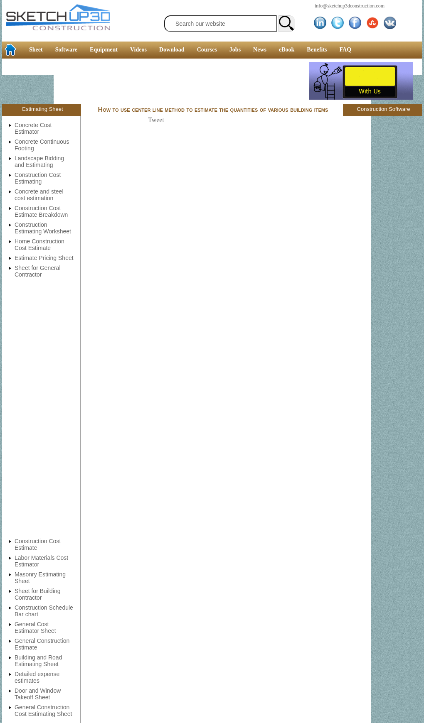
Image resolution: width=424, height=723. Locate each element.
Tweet (156, 119)
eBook (286, 50)
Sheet (36, 50)
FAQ (346, 50)
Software (66, 50)
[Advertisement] (155, 81)
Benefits (317, 50)
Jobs (235, 50)
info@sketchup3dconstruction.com (350, 6)
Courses (207, 50)
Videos (138, 50)
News (259, 50)
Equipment (104, 50)
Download (172, 50)
